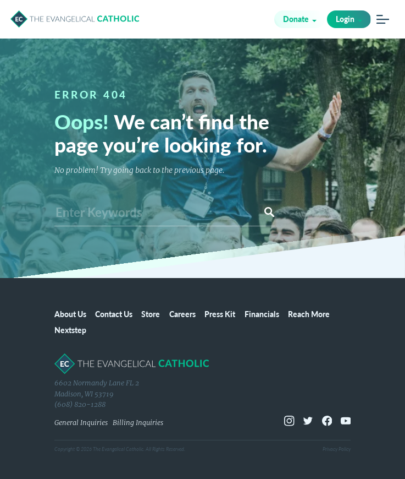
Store (150, 313)
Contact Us (113, 313)
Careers (182, 313)
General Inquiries (81, 422)
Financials (262, 313)
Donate (296, 18)
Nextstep (70, 329)
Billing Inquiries (138, 422)
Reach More (309, 313)
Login (345, 18)
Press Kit (219, 313)
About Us (70, 313)
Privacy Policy (337, 449)
